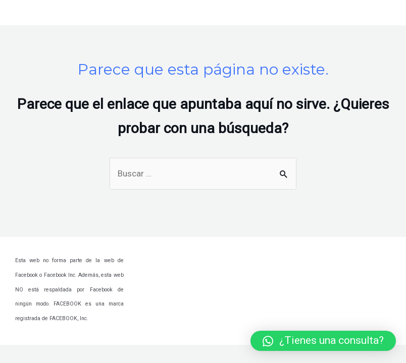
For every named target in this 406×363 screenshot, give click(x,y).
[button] (323, 341)
